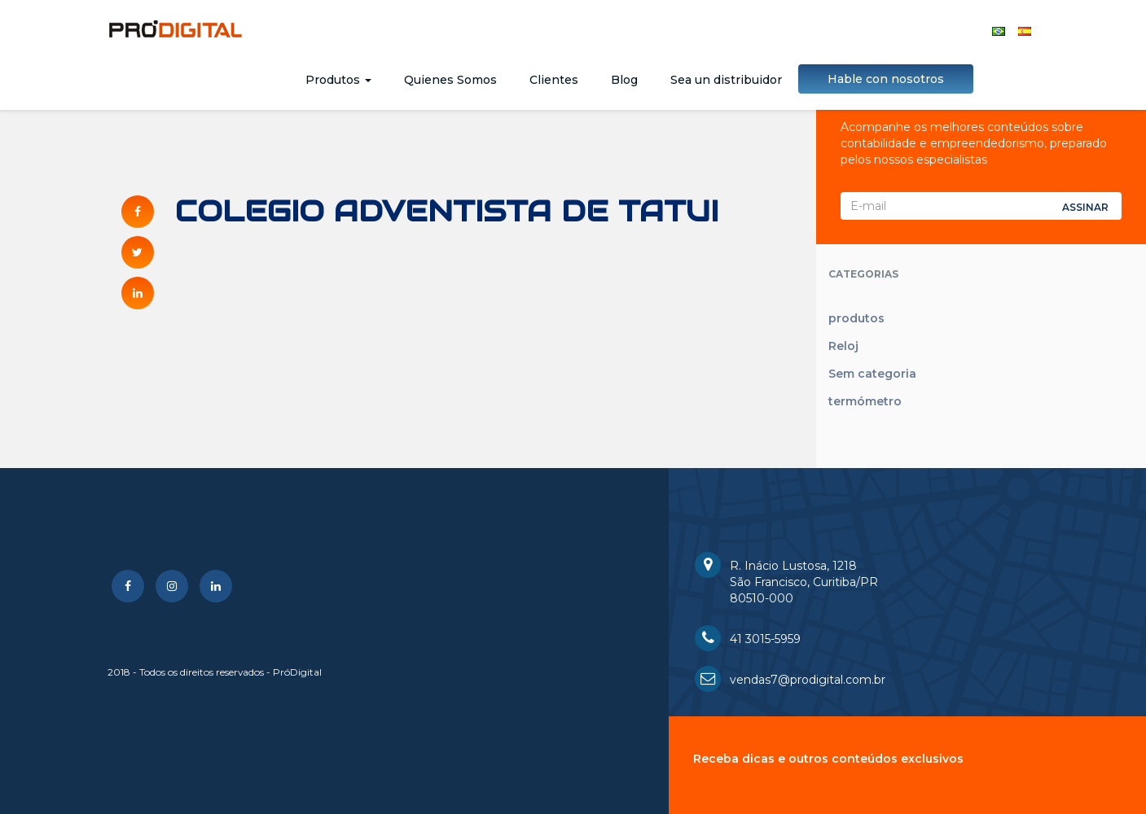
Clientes (553, 79)
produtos (856, 318)
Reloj (843, 346)
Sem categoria (872, 373)
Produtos (338, 79)
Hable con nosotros (886, 79)
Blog (624, 79)
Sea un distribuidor (726, 79)
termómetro (865, 401)
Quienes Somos (450, 79)
